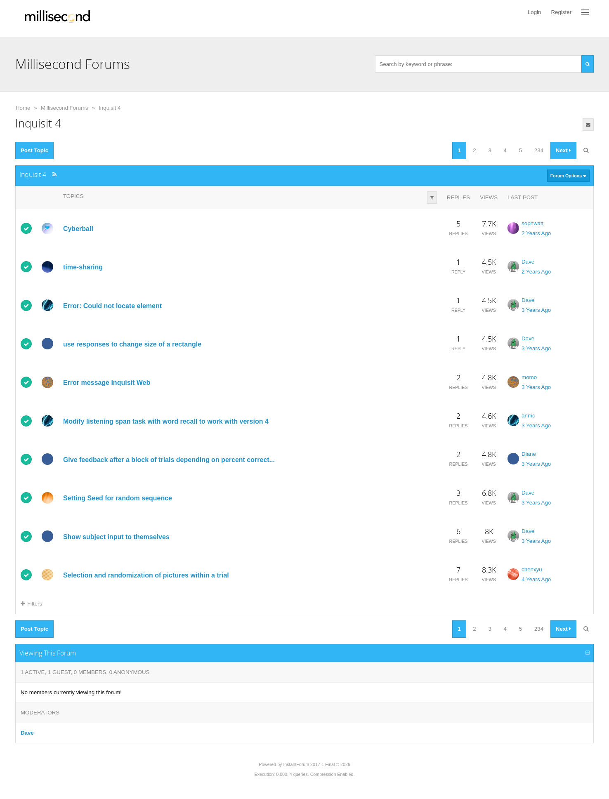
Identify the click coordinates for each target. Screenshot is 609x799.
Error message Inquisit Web (106, 382)
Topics (73, 196)
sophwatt (532, 223)
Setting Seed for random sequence (117, 498)
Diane (529, 454)
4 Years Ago (536, 579)
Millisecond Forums (64, 108)
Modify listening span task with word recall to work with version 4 (166, 421)
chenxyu (532, 569)
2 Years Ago (536, 233)
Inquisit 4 (109, 108)
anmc (528, 415)
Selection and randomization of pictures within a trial (146, 575)
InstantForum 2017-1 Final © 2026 (316, 764)
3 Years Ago (536, 310)
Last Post (523, 197)
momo (529, 377)
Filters (31, 604)
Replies (458, 197)
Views (489, 197)
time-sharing (83, 267)
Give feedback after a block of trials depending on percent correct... (169, 459)
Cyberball (78, 228)
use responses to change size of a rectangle (132, 344)
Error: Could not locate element (112, 305)
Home (23, 108)
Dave (528, 262)
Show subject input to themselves (116, 536)
